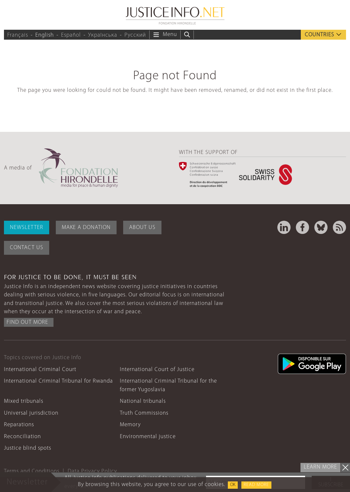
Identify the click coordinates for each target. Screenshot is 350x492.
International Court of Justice (157, 369)
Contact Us (26, 247)
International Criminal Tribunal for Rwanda (58, 381)
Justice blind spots (27, 448)
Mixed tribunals (23, 401)
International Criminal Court (40, 369)
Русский (135, 35)
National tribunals (143, 401)
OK (232, 484)
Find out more (27, 322)
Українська (102, 35)
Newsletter (26, 227)
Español (71, 35)
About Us (142, 227)
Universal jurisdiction (31, 413)
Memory (130, 425)
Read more (256, 484)
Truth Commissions (144, 413)
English (44, 35)
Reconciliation (22, 436)
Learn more (320, 467)
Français (17, 35)
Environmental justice (148, 436)
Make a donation (86, 227)
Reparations (19, 425)
